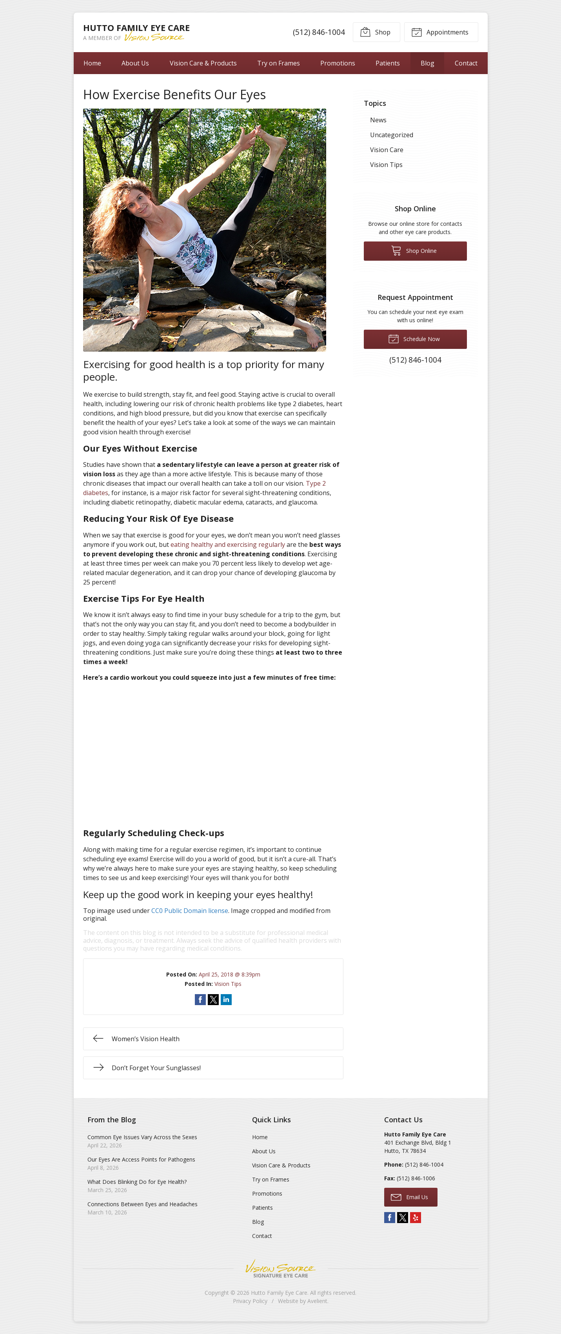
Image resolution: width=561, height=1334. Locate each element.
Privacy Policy (250, 1301)
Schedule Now (414, 338)
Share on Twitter (213, 999)
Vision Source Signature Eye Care (280, 1268)
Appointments (439, 31)
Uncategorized (391, 135)
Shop (375, 31)
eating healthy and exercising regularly (228, 544)
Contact (466, 63)
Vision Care (386, 149)
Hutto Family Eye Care (279, 1292)
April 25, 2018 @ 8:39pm (229, 974)
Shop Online (414, 250)
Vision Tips (227, 983)
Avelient (317, 1301)
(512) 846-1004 (319, 32)
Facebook (389, 1217)
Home (92, 63)
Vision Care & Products (203, 63)
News (378, 120)
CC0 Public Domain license (189, 910)
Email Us (409, 1196)
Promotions (337, 63)
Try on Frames (278, 63)
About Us (135, 63)
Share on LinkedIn (226, 999)
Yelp (415, 1217)
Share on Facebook (200, 999)
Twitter (402, 1217)
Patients (388, 63)
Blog (427, 63)
